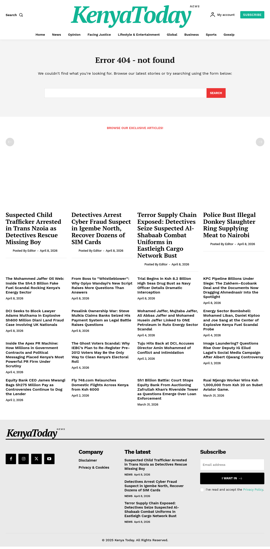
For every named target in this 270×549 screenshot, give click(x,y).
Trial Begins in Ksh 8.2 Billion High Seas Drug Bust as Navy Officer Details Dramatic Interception (164, 288)
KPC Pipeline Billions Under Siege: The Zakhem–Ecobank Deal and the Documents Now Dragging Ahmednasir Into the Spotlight (230, 290)
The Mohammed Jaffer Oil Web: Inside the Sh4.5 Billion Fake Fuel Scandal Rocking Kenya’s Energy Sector (35, 288)
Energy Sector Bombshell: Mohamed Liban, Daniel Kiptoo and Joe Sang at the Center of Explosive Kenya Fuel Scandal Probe (231, 322)
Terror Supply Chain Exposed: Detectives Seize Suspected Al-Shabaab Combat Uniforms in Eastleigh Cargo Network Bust (167, 237)
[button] (15, 15)
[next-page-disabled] (260, 144)
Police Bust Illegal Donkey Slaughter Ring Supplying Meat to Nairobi (229, 227)
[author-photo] (9, 252)
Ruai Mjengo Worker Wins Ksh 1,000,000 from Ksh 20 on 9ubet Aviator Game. (233, 387)
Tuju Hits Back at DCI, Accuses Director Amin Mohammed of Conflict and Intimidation (165, 350)
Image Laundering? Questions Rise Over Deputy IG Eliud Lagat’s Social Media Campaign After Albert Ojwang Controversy (233, 352)
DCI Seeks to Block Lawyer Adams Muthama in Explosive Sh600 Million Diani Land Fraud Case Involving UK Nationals (35, 320)
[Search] (216, 95)
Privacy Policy (253, 492)
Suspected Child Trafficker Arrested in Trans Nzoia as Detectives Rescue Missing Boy (33, 230)
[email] (232, 466)
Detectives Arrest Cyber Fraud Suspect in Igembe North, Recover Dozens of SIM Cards (101, 230)
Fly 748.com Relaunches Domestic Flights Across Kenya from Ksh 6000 (100, 387)
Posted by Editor (24, 253)
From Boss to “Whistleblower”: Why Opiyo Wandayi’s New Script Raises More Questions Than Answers (102, 288)
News (128, 476)
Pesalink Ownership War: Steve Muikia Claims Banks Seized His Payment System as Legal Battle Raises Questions (101, 320)
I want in (232, 480)
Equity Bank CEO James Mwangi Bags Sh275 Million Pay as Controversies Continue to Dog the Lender (35, 389)
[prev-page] (10, 144)
